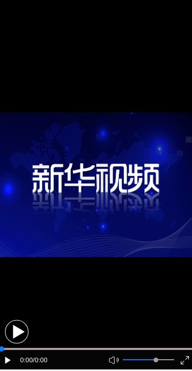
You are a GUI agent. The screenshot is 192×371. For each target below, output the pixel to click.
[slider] (156, 360)
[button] (17, 332)
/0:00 (40, 360)
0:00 (26, 360)
